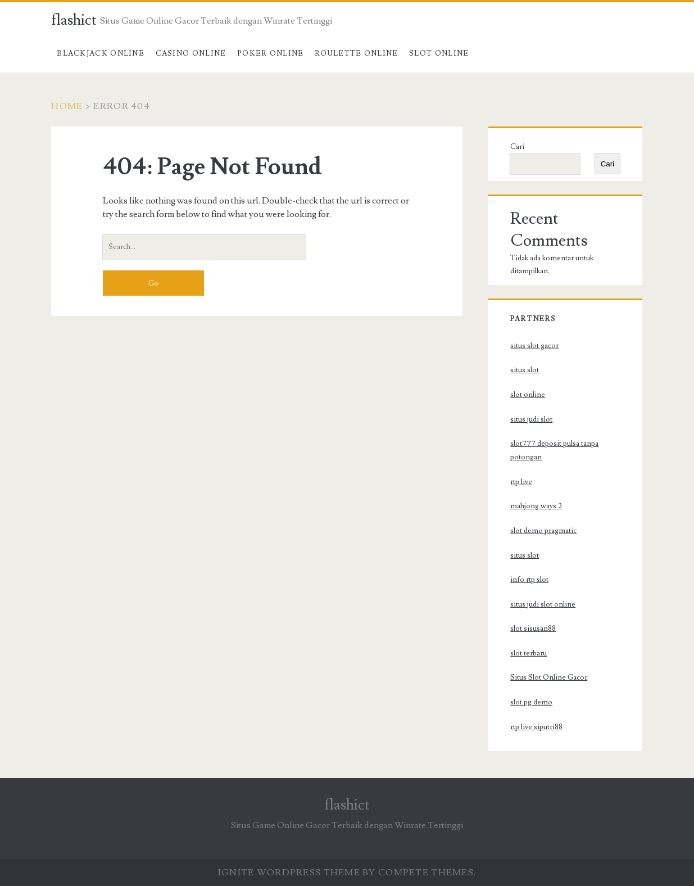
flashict (74, 20)
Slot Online (439, 53)
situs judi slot (531, 419)
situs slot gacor (534, 345)
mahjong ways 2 (536, 505)
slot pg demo (531, 702)
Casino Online (191, 53)
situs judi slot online (542, 604)
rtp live (521, 481)
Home (67, 106)
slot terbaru (528, 653)
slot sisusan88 (533, 628)
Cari (517, 146)
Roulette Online (356, 53)
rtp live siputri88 (536, 726)
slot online (527, 394)
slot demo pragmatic (543, 530)
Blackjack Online (100, 53)
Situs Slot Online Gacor (548, 677)
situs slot (524, 369)
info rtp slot (529, 579)
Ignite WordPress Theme (289, 872)
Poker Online (270, 53)
